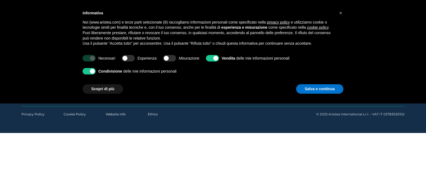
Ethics (153, 114)
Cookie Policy (75, 114)
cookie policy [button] (317, 27)
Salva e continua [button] (320, 89)
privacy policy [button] (278, 22)
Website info (116, 114)
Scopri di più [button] (102, 89)
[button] (340, 13)
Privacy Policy (33, 114)
